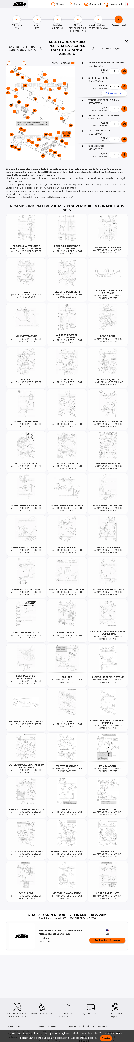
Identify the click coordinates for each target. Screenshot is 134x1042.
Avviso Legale (45, 1037)
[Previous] (42, 48)
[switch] (73, 63)
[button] (126, 42)
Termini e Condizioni (49, 1031)
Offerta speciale (114, 93)
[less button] (111, 71)
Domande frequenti (18, 1031)
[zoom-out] (9, 63)
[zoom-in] (24, 63)
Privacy (42, 1034)
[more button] (118, 71)
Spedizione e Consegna (50, 1040)
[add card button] (124, 71)
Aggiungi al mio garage (107, 940)
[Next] (92, 48)
